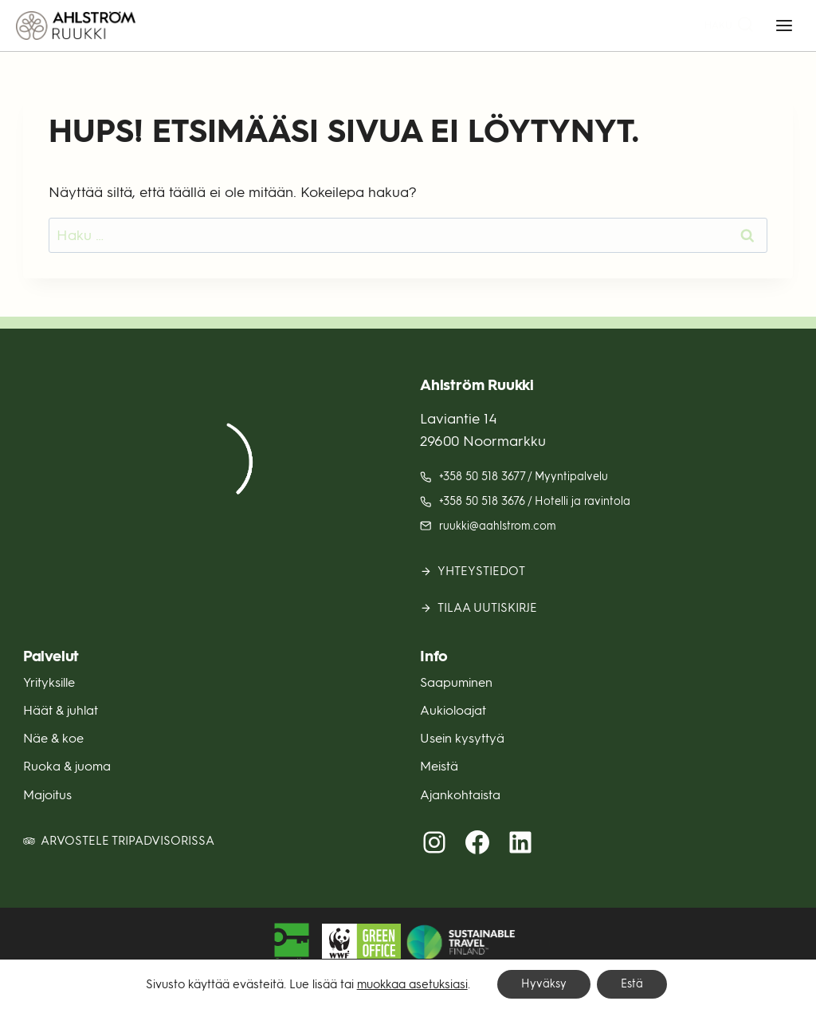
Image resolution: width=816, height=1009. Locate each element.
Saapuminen (456, 682)
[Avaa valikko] (783, 25)
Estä (632, 984)
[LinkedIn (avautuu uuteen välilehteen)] (520, 842)
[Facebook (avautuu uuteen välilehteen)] (477, 842)
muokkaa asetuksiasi (412, 984)
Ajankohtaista (460, 794)
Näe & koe (53, 738)
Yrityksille (49, 682)
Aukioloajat (453, 710)
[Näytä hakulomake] (729, 26)
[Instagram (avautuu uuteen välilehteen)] (434, 842)
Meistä (439, 766)
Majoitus (47, 794)
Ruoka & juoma (67, 766)
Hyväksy (544, 984)
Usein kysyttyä (462, 738)
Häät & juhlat (60, 710)
